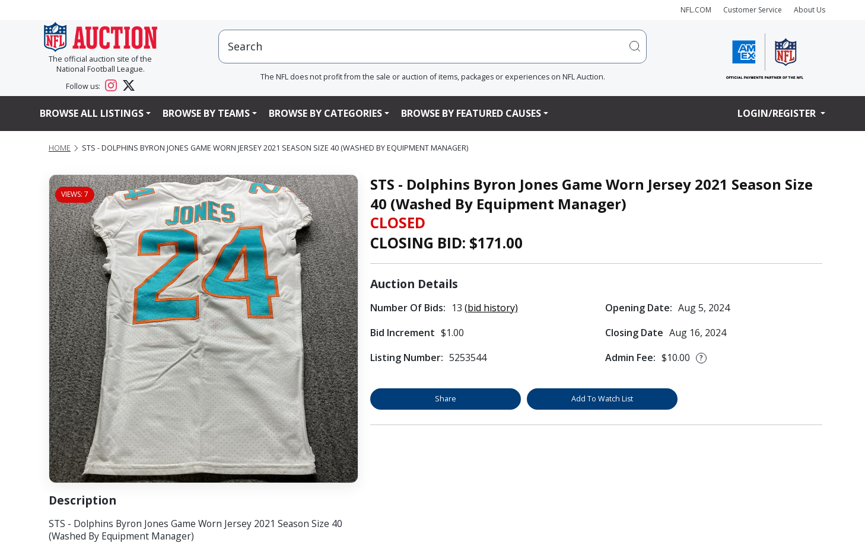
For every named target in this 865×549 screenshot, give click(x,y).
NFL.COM (695, 10)
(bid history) (491, 307)
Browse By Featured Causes (471, 113)
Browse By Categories (325, 113)
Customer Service (752, 10)
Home (60, 148)
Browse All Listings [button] (92, 113)
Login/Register (777, 113)
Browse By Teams (206, 113)
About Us (809, 10)
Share (445, 399)
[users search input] (432, 46)
